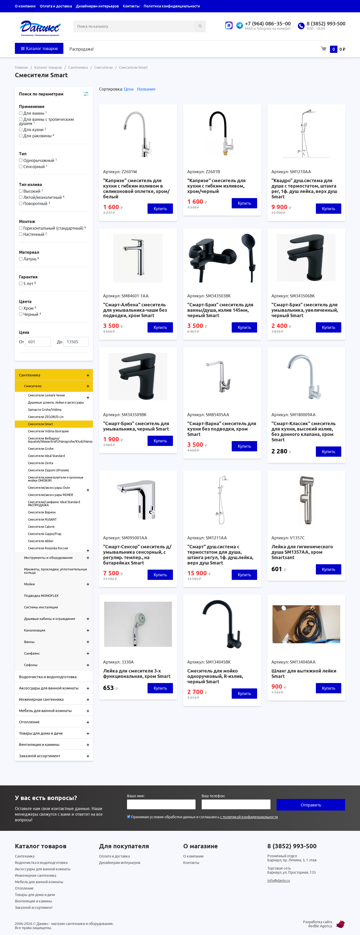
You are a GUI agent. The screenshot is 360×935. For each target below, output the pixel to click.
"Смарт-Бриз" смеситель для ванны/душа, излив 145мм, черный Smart (220, 310)
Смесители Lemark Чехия (60, 395)
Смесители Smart (40, 424)
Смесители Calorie (41, 526)
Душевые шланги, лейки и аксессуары (56, 402)
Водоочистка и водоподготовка (48, 677)
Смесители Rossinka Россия (60, 548)
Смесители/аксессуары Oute (60, 487)
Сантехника (56, 374)
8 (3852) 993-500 (326, 23)
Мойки (58, 584)
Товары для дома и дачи (56, 732)
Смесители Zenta (40, 463)
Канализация (58, 630)
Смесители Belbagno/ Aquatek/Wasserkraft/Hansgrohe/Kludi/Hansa (60, 440)
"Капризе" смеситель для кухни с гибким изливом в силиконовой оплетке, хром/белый (136, 188)
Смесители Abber (41, 541)
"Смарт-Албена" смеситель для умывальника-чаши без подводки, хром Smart (135, 310)
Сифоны (58, 664)
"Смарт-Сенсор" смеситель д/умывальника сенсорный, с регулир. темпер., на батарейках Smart (137, 554)
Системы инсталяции (41, 607)
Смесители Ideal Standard (46, 455)
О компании (25, 6)
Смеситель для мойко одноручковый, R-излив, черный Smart (215, 676)
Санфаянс (58, 653)
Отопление (56, 721)
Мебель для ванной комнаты (56, 710)
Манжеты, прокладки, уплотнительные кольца (55, 570)
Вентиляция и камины (56, 744)
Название (146, 89)
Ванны (58, 641)
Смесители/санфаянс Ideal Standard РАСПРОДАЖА (54, 503)
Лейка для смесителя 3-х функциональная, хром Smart (137, 673)
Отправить (311, 805)
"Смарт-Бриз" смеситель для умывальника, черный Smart (136, 426)
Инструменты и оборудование (58, 557)
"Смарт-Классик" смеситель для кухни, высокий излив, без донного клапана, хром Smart (303, 431)
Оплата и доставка (56, 6)
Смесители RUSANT (42, 519)
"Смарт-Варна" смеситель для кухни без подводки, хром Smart (221, 429)
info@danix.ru (278, 881)
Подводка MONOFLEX (41, 595)
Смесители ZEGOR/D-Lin (46, 416)
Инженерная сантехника (56, 699)
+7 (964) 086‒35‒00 (268, 23)
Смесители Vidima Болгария (48, 431)
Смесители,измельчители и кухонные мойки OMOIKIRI (55, 479)
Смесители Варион (42, 512)
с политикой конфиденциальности (249, 817)
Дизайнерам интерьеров (97, 6)
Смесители (58, 386)
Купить (160, 208)
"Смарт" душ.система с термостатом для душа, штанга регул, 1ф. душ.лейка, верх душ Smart (220, 554)
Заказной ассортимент (56, 755)
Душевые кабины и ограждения (58, 618)
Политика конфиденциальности (172, 6)
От (35, 342)
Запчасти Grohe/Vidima (44, 409)
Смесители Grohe (41, 448)
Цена (129, 89)
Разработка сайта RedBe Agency (317, 924)
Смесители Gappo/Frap (44, 533)
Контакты (131, 6)
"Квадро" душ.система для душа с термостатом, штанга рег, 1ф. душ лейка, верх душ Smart (304, 188)
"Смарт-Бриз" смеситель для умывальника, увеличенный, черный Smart (304, 310)
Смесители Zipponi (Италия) (48, 470)
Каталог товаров (39, 48)
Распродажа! (82, 49)
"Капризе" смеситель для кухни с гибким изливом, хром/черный (216, 186)
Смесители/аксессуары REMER (50, 494)
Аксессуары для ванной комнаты (56, 687)
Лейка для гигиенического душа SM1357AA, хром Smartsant (302, 552)
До (73, 342)
